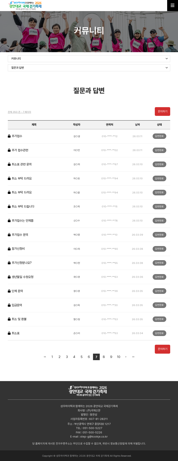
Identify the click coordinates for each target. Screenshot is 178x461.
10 (118, 357)
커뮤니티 (89, 58)
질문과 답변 (89, 67)
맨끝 (133, 357)
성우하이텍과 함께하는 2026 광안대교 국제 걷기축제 (26, 5)
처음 (44, 357)
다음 (126, 357)
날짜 (137, 124)
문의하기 (162, 111)
